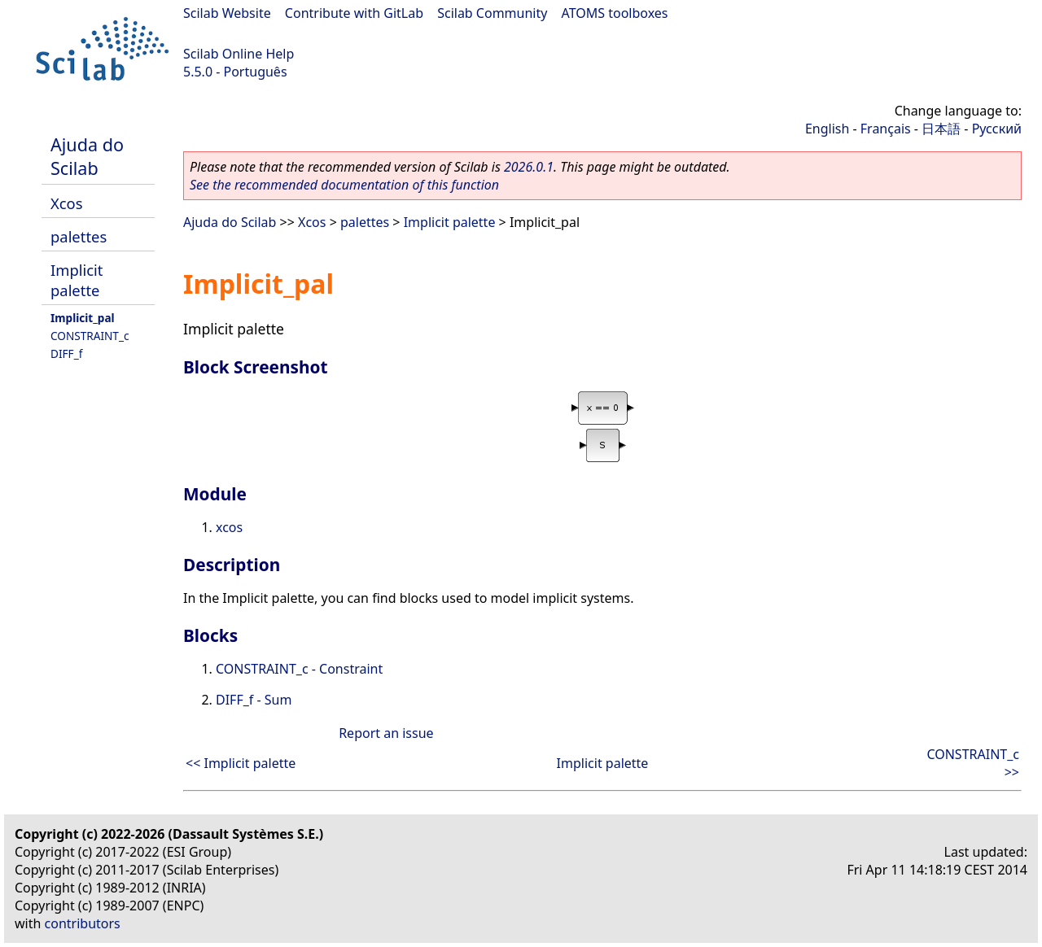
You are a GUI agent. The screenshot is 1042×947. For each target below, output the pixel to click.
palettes (78, 236)
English (827, 128)
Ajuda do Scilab (87, 156)
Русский (997, 128)
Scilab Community (492, 13)
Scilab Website (227, 13)
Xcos (66, 203)
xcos (229, 527)
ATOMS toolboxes (615, 13)
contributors (82, 923)
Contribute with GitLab (354, 13)
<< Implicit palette (241, 763)
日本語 (941, 128)
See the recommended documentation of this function (344, 185)
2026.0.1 (529, 167)
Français (885, 128)
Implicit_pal (82, 317)
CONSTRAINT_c (89, 335)
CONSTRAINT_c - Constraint (299, 669)
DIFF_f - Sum (253, 700)
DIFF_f (66, 353)
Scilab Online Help (238, 54)
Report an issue (386, 733)
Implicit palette (76, 280)
